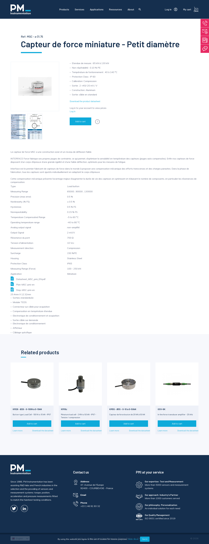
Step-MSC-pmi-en (23, 289)
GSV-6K (161, 409)
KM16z (64, 409)
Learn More (133, 539)
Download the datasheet (42, 430)
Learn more (17, 430)
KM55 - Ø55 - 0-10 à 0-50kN (122, 409)
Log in (72, 111)
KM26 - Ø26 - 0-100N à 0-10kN (27, 409)
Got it (144, 539)
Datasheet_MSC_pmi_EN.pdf (28, 278)
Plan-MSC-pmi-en (22, 284)
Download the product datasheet (85, 101)
